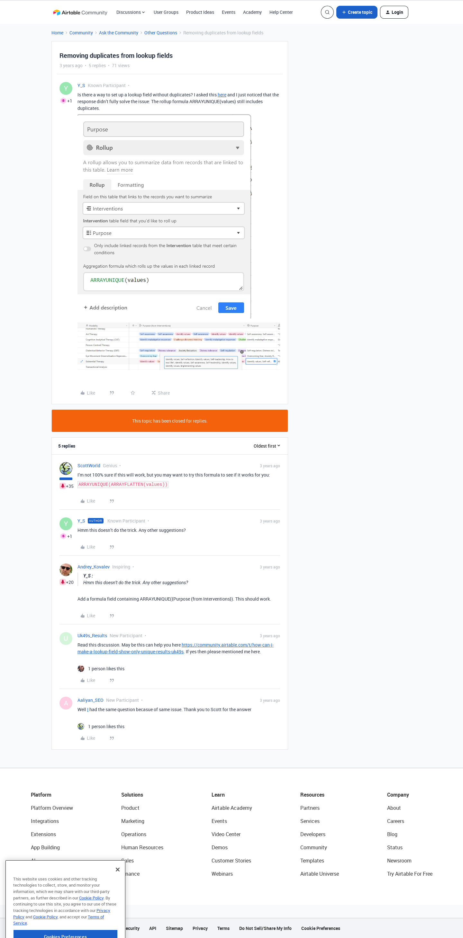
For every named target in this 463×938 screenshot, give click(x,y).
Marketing (132, 821)
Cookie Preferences (320, 928)
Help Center (281, 12)
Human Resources (142, 847)
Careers (395, 821)
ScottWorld (88, 465)
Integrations (45, 821)
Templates (312, 860)
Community (81, 33)
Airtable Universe (319, 873)
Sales (127, 860)
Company (398, 794)
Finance (130, 873)
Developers (312, 834)
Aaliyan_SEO (90, 700)
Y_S (81, 85)
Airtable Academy (232, 807)
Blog (392, 834)
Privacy (200, 928)
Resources (312, 794)
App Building (45, 847)
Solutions (132, 794)
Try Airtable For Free (409, 873)
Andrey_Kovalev (93, 567)
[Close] (118, 888)
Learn (218, 794)
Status (395, 847)
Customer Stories (231, 860)
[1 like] (100, 668)
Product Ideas (200, 12)
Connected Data (49, 873)
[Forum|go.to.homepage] (80, 12)
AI (33, 860)
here (222, 95)
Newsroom (399, 860)
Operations (133, 834)
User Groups (166, 12)
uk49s (177, 651)
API (152, 928)
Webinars (222, 873)
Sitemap (174, 928)
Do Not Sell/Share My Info (265, 928)
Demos (220, 847)
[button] (356, 12)
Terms (223, 928)
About (394, 807)
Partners (310, 807)
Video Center (226, 834)
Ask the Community (118, 33)
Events (228, 12)
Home (57, 33)
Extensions (43, 834)
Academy (252, 12)
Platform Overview (52, 807)
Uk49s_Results (92, 635)
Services (310, 821)
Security (131, 928)
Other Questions (160, 33)
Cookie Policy (91, 917)
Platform (41, 794)
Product (130, 807)
